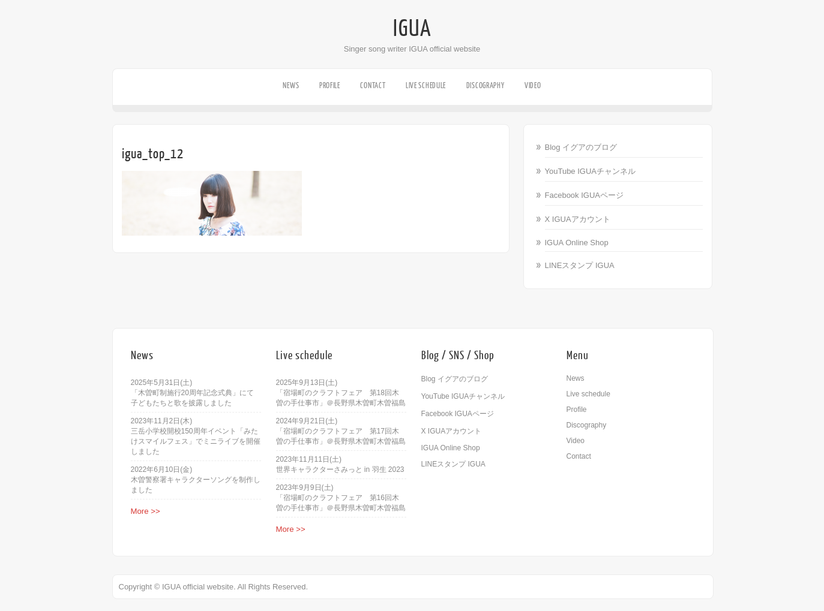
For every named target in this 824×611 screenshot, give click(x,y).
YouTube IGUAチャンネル (590, 171)
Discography (485, 85)
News (291, 85)
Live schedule (426, 85)
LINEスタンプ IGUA (580, 265)
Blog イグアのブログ (581, 147)
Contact (372, 85)
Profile (329, 85)
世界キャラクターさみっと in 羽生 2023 (340, 469)
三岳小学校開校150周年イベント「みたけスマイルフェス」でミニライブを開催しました (195, 441)
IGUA (412, 28)
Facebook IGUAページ (584, 195)
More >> (145, 511)
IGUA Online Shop (577, 242)
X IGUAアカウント (577, 219)
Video (533, 85)
